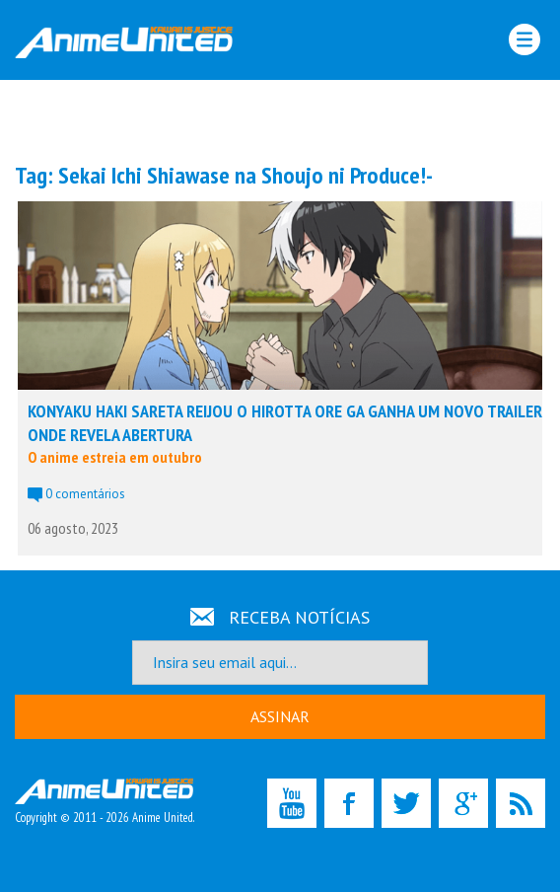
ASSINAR (280, 716)
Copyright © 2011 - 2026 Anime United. (104, 802)
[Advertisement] (280, 119)
